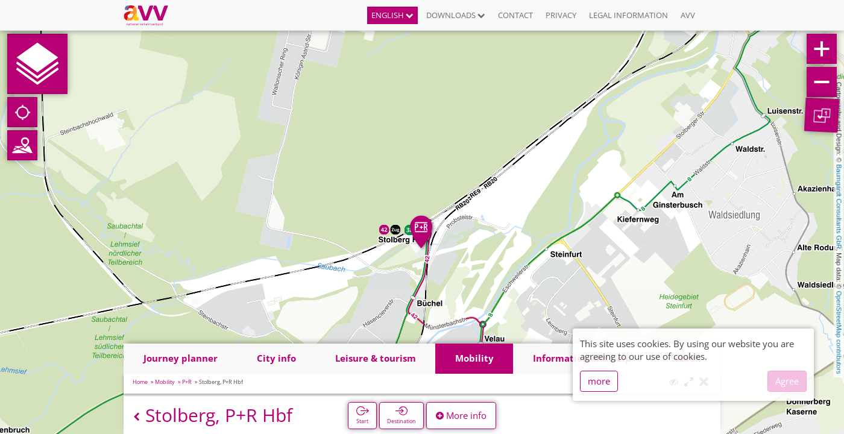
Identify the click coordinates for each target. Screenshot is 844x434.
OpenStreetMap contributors (839, 332)
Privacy (561, 15)
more (599, 381)
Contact (515, 15)
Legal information (628, 15)
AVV (688, 15)
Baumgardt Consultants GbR (839, 207)
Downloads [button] (455, 15)
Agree (787, 381)
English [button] (392, 15)
